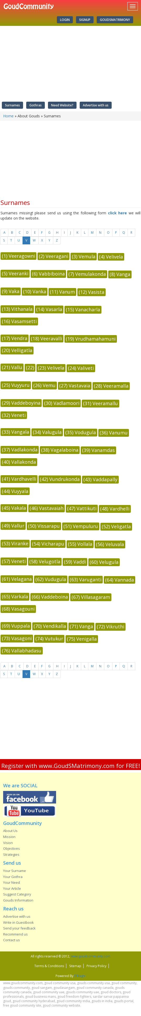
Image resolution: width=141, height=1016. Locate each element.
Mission (9, 836)
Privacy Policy (96, 966)
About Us (10, 830)
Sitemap (75, 966)
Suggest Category (17, 894)
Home (8, 115)
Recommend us (15, 934)
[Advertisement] (69, 721)
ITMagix (79, 976)
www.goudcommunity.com (90, 956)
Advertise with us (96, 105)
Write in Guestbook (18, 922)
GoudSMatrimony (115, 20)
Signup (84, 20)
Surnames (12, 105)
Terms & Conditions (49, 966)
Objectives (11, 848)
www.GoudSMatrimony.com (77, 766)
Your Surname (14, 870)
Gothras (35, 105)
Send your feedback (19, 928)
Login (65, 20)
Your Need (11, 882)
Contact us (11, 940)
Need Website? (62, 105)
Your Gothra (13, 876)
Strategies (11, 854)
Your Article (12, 888)
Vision (8, 842)
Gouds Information (18, 900)
